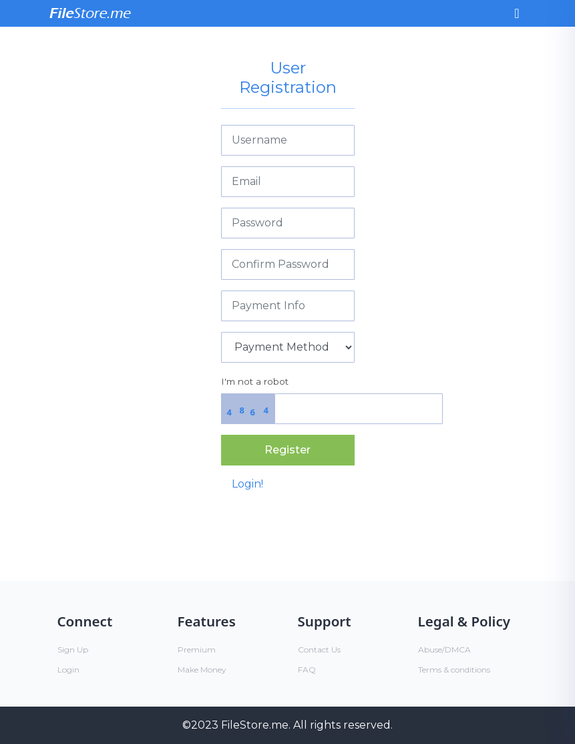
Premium (197, 649)
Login (68, 670)
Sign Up (72, 649)
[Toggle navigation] (517, 13)
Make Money (202, 670)
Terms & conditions (454, 670)
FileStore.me (255, 725)
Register (287, 449)
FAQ (307, 670)
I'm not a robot (255, 381)
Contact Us (319, 649)
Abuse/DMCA (444, 649)
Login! (247, 484)
